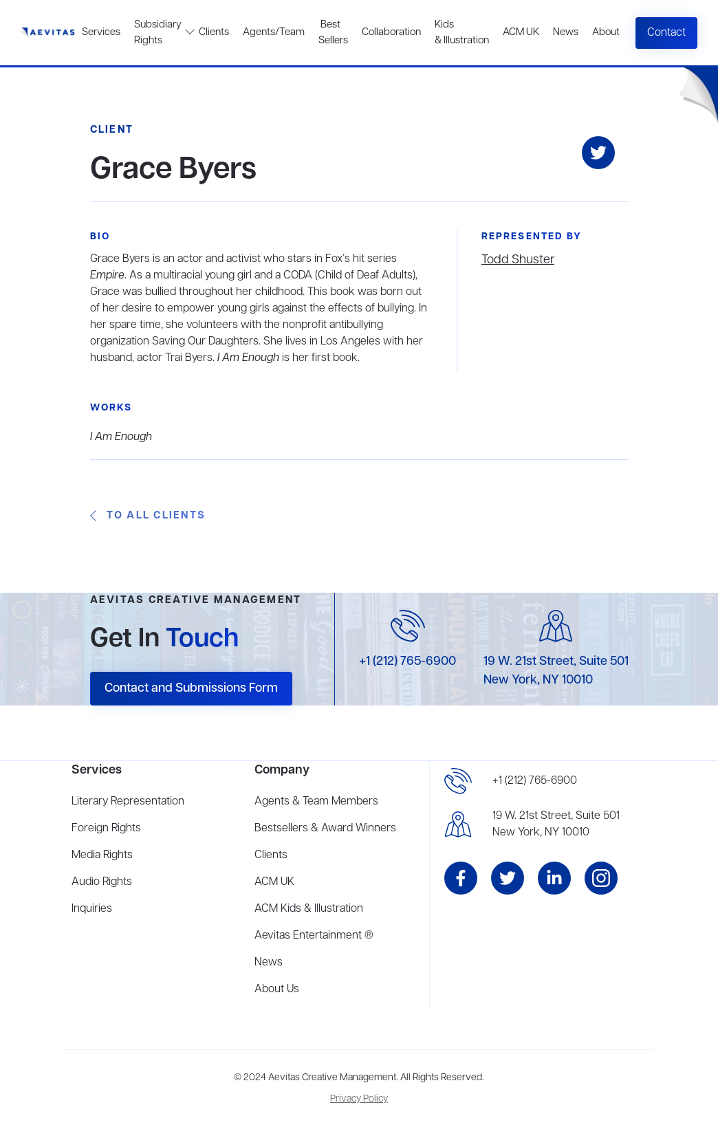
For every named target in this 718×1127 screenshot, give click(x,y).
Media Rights (102, 855)
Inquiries (92, 909)
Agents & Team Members (316, 801)
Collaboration (391, 32)
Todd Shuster (517, 260)
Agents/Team (274, 32)
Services (101, 32)
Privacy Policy (359, 1099)
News (565, 32)
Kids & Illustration (462, 32)
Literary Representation (128, 801)
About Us (276, 989)
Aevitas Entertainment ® (313, 935)
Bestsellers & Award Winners (325, 828)
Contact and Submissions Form (191, 688)
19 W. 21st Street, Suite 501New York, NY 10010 (556, 824)
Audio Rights (102, 882)
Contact (666, 33)
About (606, 32)
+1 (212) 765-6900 (407, 661)
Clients (214, 32)
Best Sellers (333, 32)
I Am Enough (121, 437)
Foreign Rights (106, 828)
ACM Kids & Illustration (308, 909)
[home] (48, 33)
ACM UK (521, 32)
